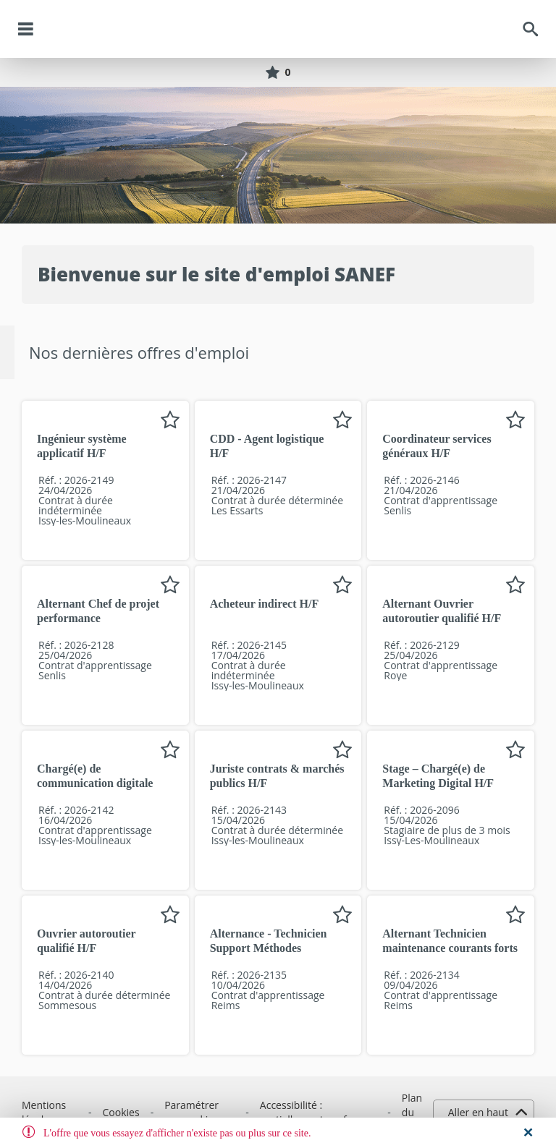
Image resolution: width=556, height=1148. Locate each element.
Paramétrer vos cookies (191, 1112)
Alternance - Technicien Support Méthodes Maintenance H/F (268, 948)
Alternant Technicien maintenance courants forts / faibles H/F (450, 948)
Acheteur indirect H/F (264, 604)
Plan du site (412, 1112)
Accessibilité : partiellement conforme (316, 1112)
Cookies (121, 1112)
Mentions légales (44, 1112)
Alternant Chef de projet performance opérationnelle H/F (98, 618)
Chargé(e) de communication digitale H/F (95, 783)
